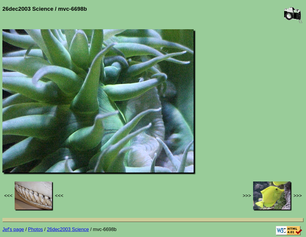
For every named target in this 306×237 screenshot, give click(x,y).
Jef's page (13, 229)
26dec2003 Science (68, 229)
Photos (35, 229)
